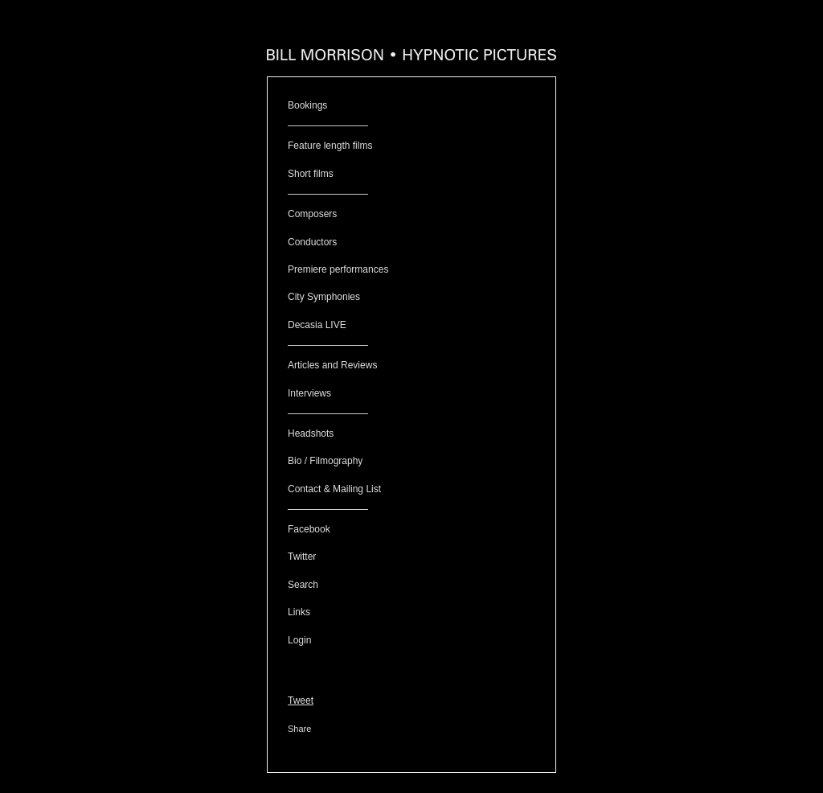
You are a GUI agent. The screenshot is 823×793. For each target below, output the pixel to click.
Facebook (309, 529)
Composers (312, 214)
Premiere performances (338, 269)
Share (299, 728)
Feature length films (330, 145)
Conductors (312, 242)
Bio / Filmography (325, 460)
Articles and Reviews (332, 365)
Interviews (309, 393)
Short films (311, 173)
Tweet (300, 700)
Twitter (302, 556)
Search (303, 584)
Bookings (307, 105)
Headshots (311, 433)
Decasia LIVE (317, 325)
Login (299, 640)
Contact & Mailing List (334, 489)
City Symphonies (324, 296)
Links (299, 612)
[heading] (411, 56)
